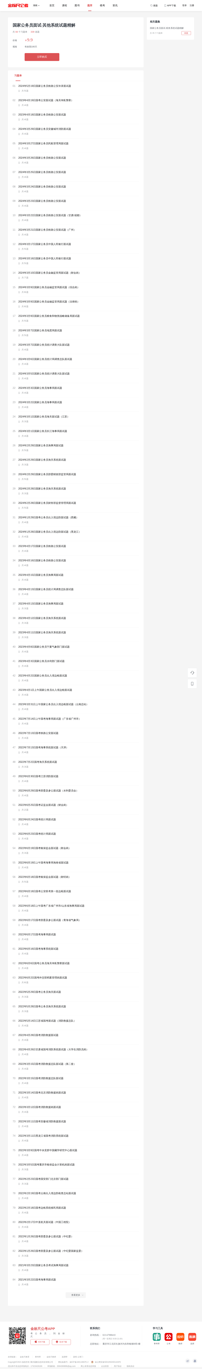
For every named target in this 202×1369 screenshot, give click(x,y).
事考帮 (38, 1357)
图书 (77, 5)
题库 (89, 5)
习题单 (18, 75)
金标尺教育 (25, 1357)
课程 (64, 5)
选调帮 (65, 1357)
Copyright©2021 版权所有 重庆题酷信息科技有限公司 (30, 1362)
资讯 (115, 5)
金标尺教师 (51, 1357)
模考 (102, 5)
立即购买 (42, 56)
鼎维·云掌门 (78, 1357)
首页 (51, 5)
